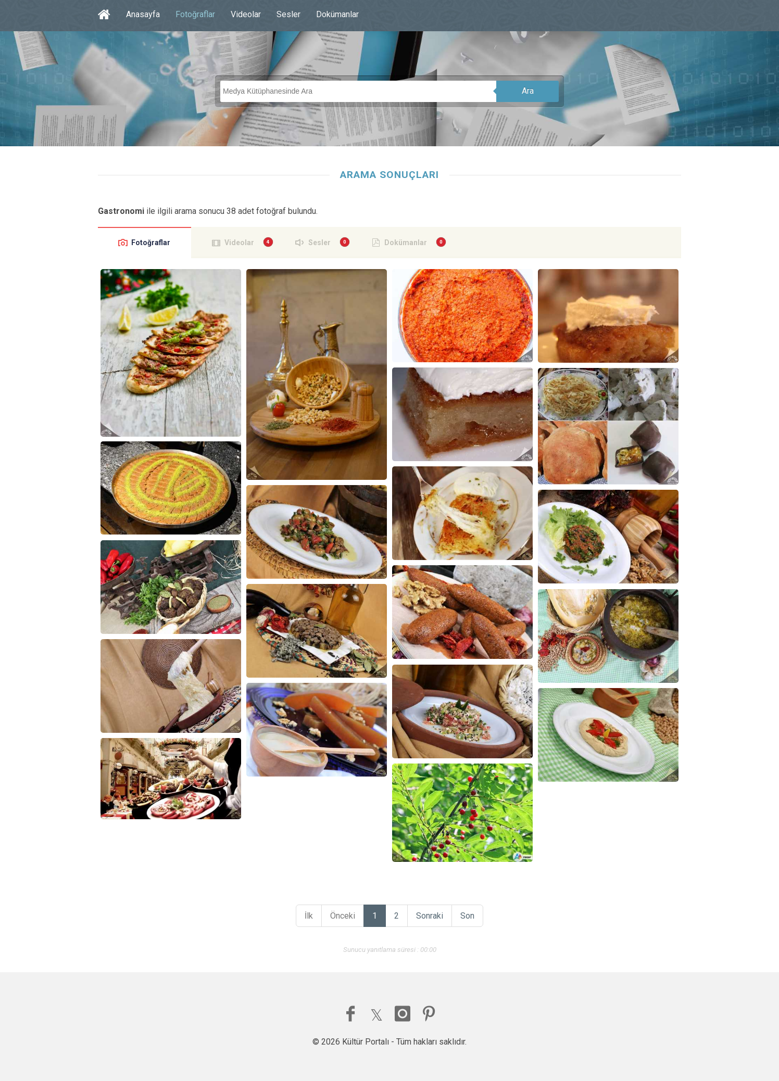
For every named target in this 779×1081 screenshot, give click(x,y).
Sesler (288, 14)
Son (467, 916)
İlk (309, 916)
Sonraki (429, 916)
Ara (528, 91)
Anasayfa (143, 14)
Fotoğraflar (195, 14)
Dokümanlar (337, 14)
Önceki (342, 916)
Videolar (246, 14)
